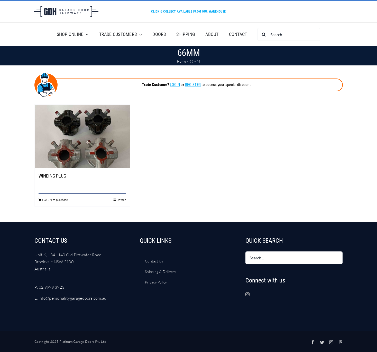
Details (121, 200)
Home (181, 61)
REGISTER (193, 84)
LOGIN (175, 84)
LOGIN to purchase (55, 200)
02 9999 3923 (51, 287)
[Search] (263, 34)
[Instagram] (247, 294)
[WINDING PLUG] (82, 136)
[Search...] (288, 34)
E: (36, 298)
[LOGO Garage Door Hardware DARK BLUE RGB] (66, 8)
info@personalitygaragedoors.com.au (72, 298)
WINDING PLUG (52, 176)
